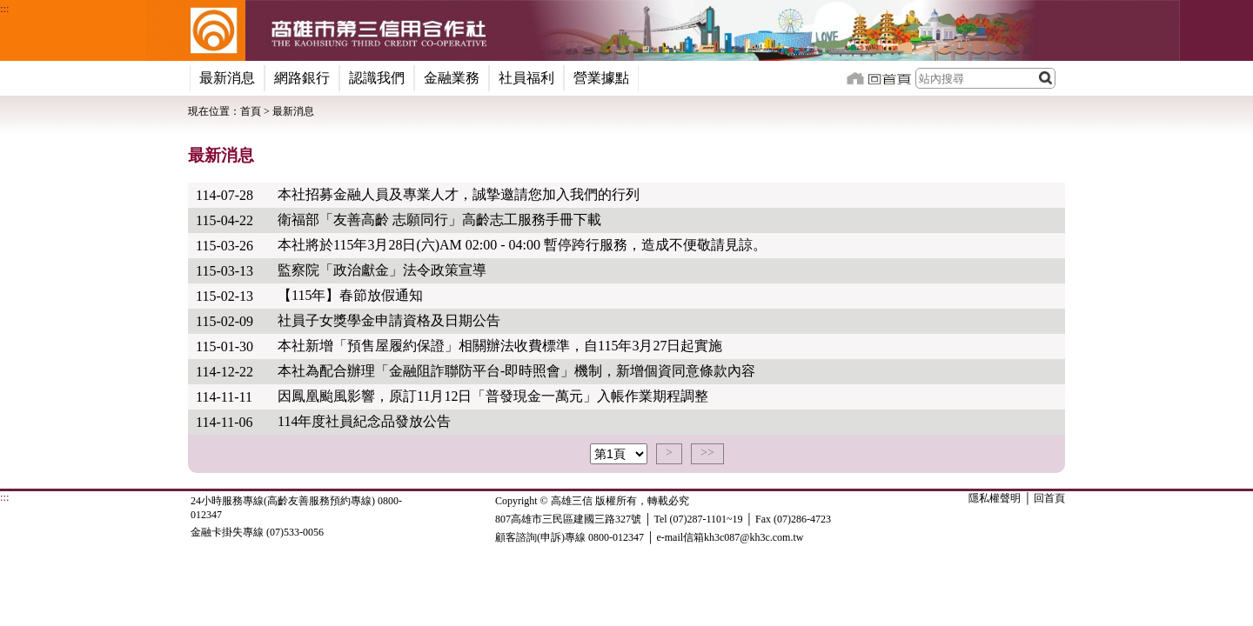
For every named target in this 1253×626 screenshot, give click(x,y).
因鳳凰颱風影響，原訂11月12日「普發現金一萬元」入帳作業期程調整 (493, 396)
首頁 (250, 111)
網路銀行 (302, 77)
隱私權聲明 (994, 576)
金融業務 (451, 77)
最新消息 (227, 77)
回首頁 (1049, 576)
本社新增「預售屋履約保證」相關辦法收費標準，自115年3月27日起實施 (500, 345)
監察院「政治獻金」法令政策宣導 (382, 270)
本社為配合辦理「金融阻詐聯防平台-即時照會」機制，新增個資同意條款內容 (516, 370)
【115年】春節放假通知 (350, 295)
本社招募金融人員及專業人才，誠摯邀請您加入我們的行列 (459, 194)
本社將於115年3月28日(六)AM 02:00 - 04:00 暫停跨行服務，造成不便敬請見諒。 (522, 244)
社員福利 (526, 77)
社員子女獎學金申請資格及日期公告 (389, 320)
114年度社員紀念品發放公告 (364, 421)
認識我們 (377, 77)
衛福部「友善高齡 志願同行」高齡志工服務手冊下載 (439, 219)
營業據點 (601, 77)
